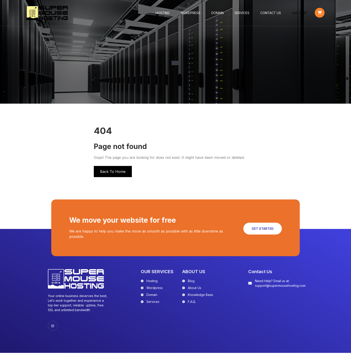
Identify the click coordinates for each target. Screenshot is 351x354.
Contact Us (267, 13)
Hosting (160, 13)
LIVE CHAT (297, 13)
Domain (214, 13)
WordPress (187, 13)
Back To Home (113, 172)
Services (239, 13)
